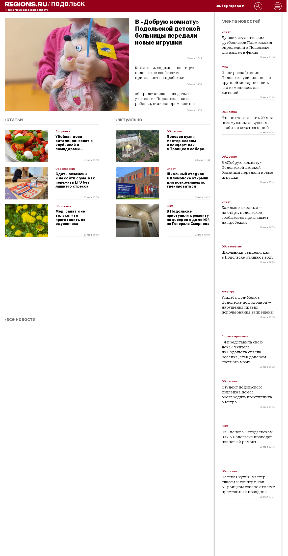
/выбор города (230, 6)
